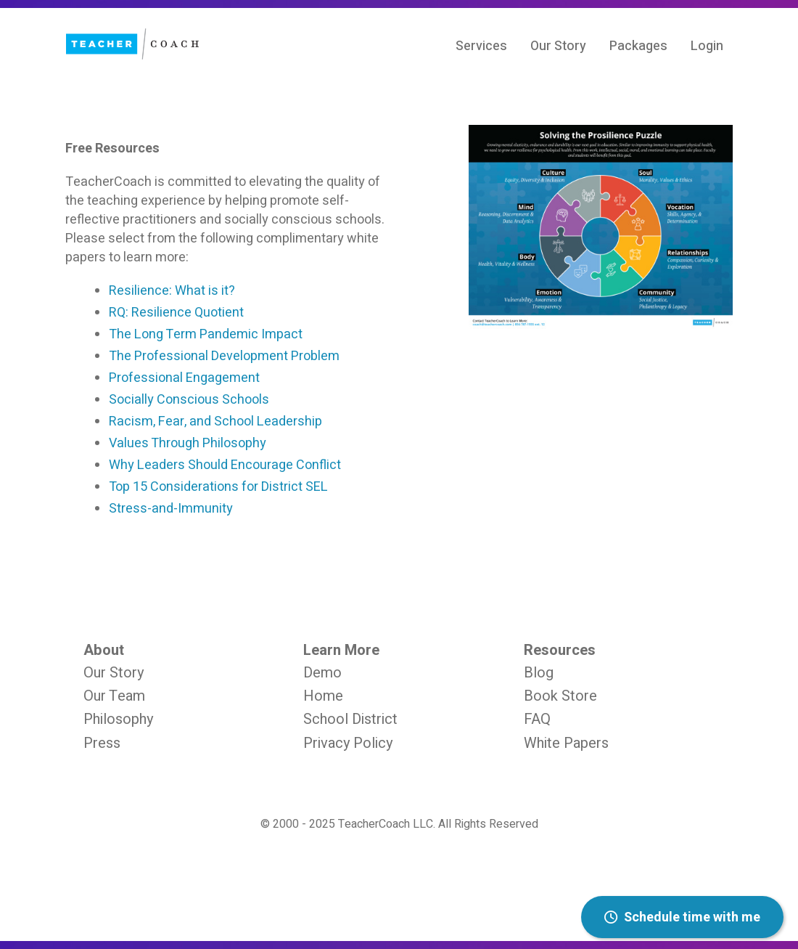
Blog (539, 672)
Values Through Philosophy (187, 443)
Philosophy (118, 719)
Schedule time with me (682, 917)
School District (350, 719)
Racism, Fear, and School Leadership (215, 421)
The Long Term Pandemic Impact (206, 334)
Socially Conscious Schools (189, 400)
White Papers (566, 743)
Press (101, 743)
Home (323, 695)
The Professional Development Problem (224, 356)
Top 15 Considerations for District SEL (218, 487)
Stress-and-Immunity (171, 508)
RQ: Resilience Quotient (176, 312)
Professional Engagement (184, 378)
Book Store (560, 695)
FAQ (537, 719)
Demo (322, 672)
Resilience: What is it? (172, 291)
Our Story (113, 672)
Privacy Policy (347, 743)
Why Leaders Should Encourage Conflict (225, 465)
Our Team (114, 695)
